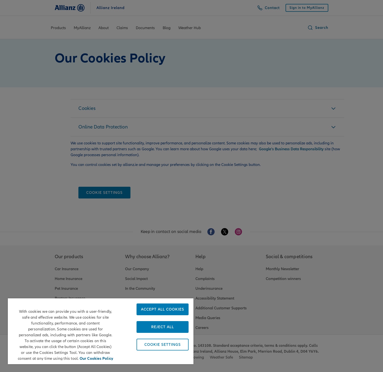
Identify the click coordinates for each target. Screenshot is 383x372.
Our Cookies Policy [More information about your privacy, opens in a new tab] (96, 357)
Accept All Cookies (162, 309)
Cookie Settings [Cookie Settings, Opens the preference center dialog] (162, 344)
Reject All (162, 327)
